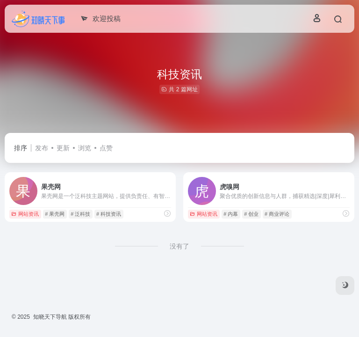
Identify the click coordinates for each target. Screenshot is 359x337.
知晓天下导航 (50, 317)
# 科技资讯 (108, 214)
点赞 (106, 148)
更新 (63, 148)
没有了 (179, 246)
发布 (41, 148)
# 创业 (251, 214)
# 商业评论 (277, 214)
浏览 (84, 148)
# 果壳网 (55, 214)
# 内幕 (230, 214)
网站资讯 (25, 214)
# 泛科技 (80, 214)
